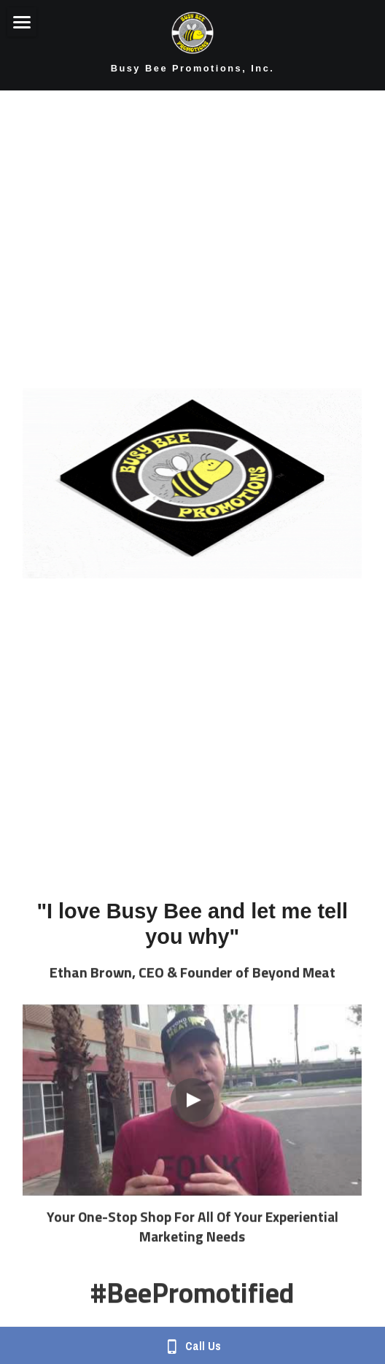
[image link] (192, 31)
